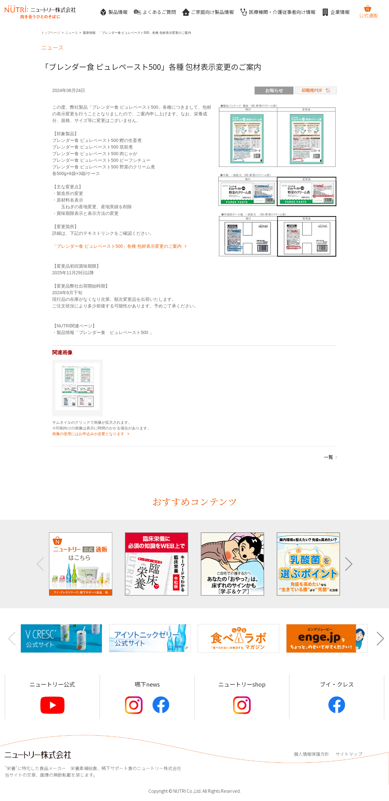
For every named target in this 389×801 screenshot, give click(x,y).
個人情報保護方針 (311, 754)
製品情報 (113, 12)
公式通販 (368, 12)
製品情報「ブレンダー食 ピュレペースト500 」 (105, 332)
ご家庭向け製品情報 (208, 12)
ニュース (71, 32)
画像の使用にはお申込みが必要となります (88, 434)
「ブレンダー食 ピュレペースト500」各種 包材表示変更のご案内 (117, 246)
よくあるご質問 (155, 12)
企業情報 (335, 12)
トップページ (50, 32)
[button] (348, 564)
